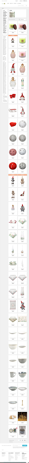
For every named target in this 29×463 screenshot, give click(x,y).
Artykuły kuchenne (4, 14)
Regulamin (9, 458)
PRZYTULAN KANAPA (5, 18)
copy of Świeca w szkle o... (22, 31)
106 (22, 440)
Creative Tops (5, 69)
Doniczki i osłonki (4, 24)
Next (25, 440)
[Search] (22, 5)
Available (5, 58)
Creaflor (5, 68)
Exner (5, 73)
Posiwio (5, 89)
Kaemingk (5, 81)
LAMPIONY (4, 28)
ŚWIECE (4, 29)
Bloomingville (5, 66)
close (27, 462)
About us (11, 3)
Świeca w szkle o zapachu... (12, 31)
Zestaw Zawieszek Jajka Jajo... (12, 421)
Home (8, 3)
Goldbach (5, 75)
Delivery (15, 3)
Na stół (4, 17)
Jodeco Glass (5, 80)
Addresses (16, 457)
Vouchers (16, 458)
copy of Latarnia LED (12, 338)
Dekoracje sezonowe (4, 22)
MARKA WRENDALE (4, 32)
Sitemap (9, 460)
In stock (5, 57)
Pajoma (5, 87)
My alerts (16, 459)
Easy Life (5, 72)
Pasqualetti (5, 88)
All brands (19, 3)
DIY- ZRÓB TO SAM (4, 30)
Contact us (9, 459)
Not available (5, 59)
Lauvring (5, 83)
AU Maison (5, 62)
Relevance (23, 19)
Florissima (5, 74)
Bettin (5, 65)
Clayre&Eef (5, 67)
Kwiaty (4, 27)
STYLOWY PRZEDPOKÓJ (5, 12)
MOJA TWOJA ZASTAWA (5, 15)
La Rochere (5, 82)
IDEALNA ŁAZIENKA (4, 20)
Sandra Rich (5, 90)
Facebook (2, 450)
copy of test (12, 45)
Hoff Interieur (5, 76)
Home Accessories (5, 25)
